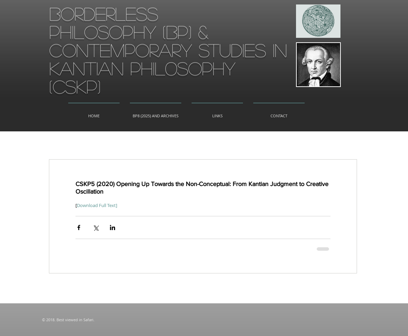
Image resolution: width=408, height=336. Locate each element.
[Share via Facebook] (78, 227)
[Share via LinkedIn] (112, 227)
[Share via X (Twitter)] (95, 227)
